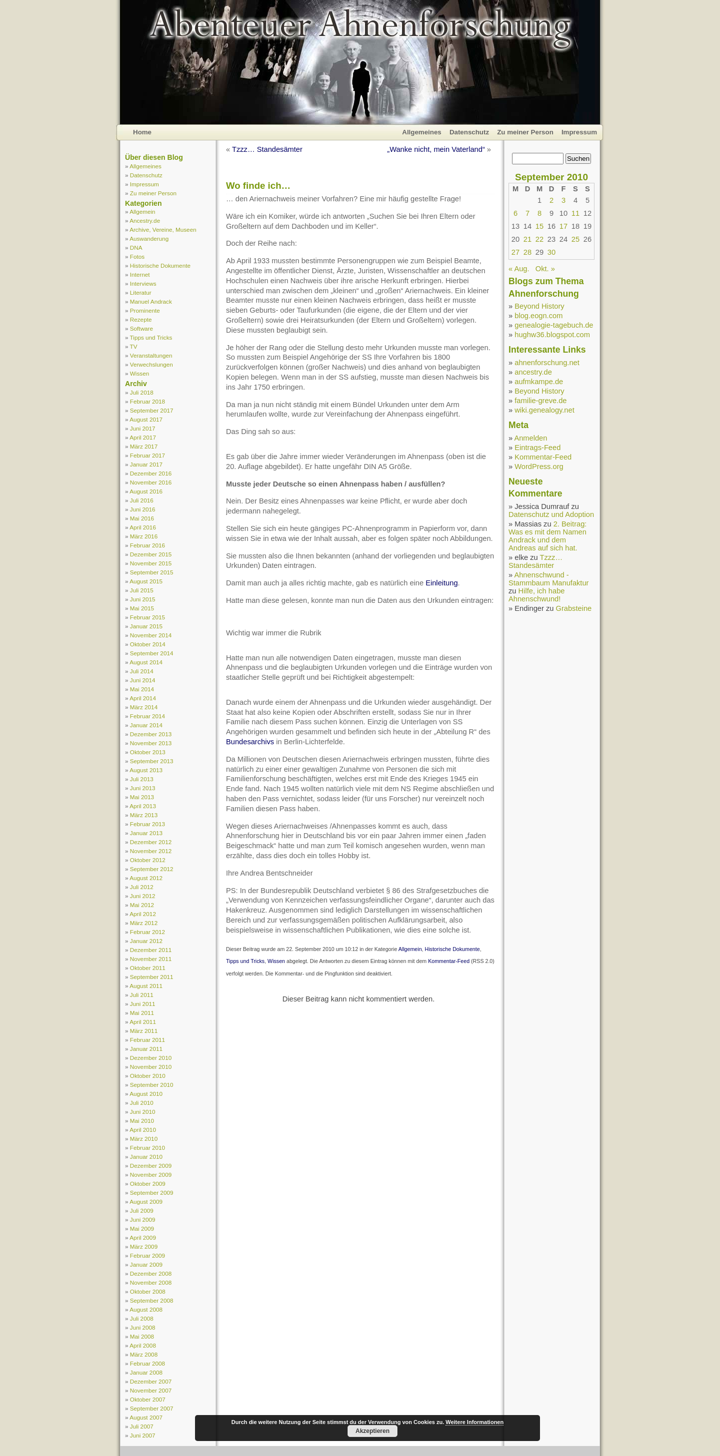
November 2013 (151, 743)
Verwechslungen (151, 364)
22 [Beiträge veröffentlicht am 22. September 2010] (540, 239)
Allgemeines (422, 132)
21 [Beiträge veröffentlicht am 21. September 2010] (528, 239)
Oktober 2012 (148, 860)
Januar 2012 (146, 941)
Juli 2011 (142, 994)
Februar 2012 (147, 932)
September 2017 (152, 410)
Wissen (139, 373)
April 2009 (143, 1237)
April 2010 (143, 1129)
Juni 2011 (143, 1003)
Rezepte (141, 319)
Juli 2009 (142, 1210)
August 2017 (146, 419)
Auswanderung (149, 238)
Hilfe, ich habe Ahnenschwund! (536, 595)
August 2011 (146, 985)
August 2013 (146, 770)
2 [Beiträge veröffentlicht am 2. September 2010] (552, 200)
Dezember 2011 (151, 950)
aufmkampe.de (538, 382)
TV (134, 346)
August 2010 (146, 1093)
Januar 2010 (146, 1156)
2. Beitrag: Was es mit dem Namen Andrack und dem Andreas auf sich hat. (547, 536)
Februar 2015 (147, 617)
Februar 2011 (147, 1039)
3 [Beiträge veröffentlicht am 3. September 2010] (564, 200)
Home (142, 132)
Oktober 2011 (148, 968)
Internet (140, 274)
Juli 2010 (142, 1102)
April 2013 (143, 806)
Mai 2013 (142, 797)
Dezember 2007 (151, 1381)
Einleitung (442, 583)
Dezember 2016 (151, 473)
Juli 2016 (142, 500)
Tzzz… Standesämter (267, 149)
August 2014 (146, 662)
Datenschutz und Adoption (551, 514)
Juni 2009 (143, 1219)
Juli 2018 (142, 392)
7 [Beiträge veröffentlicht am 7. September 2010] (528, 213)
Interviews (143, 283)
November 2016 (151, 482)
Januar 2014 (146, 725)
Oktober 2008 (148, 1291)
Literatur (141, 292)
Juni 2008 (143, 1327)
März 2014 (144, 707)
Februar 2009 (147, 1255)
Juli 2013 (142, 779)
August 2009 (146, 1201)
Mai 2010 (142, 1120)
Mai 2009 (142, 1228)
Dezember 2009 (151, 1165)
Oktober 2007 (148, 1399)
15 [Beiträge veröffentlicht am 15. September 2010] (540, 226)
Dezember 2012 (151, 842)
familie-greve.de (540, 401)
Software (141, 328)
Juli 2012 (142, 887)
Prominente (145, 310)
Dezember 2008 (151, 1273)
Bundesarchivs (250, 742)
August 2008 (146, 1309)
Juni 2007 (143, 1435)
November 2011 (151, 959)
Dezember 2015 (151, 554)
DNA (136, 247)
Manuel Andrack (151, 301)
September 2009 (152, 1192)
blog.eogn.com (538, 316)
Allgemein (142, 211)
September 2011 (152, 976)
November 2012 (151, 851)
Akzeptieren (373, 1431)
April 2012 (143, 914)
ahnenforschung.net (547, 363)
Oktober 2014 (148, 644)
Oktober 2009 (148, 1183)
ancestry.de (533, 372)
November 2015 (151, 563)
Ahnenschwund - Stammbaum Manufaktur (548, 579)
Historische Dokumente (160, 265)
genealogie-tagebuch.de (553, 325)
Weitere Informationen (475, 1422)
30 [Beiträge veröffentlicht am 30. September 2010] (552, 252)
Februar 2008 (147, 1363)
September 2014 (152, 653)
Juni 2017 (143, 428)
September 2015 (152, 572)
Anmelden (530, 438)
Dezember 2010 (151, 1057)
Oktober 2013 (148, 752)
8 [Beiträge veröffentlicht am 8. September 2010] (540, 213)
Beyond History (539, 306)
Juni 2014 (143, 680)
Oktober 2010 (148, 1075)
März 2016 (144, 536)
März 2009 (144, 1246)
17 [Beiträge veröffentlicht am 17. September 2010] (564, 226)
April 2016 (143, 527)
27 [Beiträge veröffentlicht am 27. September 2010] (516, 252)
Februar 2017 (147, 455)
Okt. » (545, 269)
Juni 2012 (143, 896)
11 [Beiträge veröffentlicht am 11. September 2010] (576, 213)
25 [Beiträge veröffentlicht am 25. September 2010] (576, 239)
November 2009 (151, 1174)
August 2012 (146, 878)
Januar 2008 (146, 1372)
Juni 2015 (143, 599)
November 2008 (151, 1282)
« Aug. (519, 269)
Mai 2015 (142, 608)
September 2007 (152, 1408)
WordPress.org (538, 467)
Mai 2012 (142, 905)
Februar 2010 (147, 1147)
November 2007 (151, 1390)
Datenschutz (469, 132)
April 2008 (143, 1345)
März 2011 (144, 1030)
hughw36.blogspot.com (552, 335)
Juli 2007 (142, 1426)
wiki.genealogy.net (544, 410)
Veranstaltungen (151, 355)
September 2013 (152, 761)
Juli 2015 (142, 590)
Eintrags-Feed (537, 448)
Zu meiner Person (525, 132)
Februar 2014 (147, 716)
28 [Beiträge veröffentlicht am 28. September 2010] (528, 252)
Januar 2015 (146, 626)
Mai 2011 (142, 1012)
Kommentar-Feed (449, 961)
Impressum (579, 132)
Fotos (137, 256)
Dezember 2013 (151, 734)
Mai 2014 (142, 689)
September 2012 (152, 869)
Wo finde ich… (258, 185)
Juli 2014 (142, 671)
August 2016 (146, 491)
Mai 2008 (142, 1336)
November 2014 (151, 635)
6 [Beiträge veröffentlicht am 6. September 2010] (516, 213)
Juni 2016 (143, 509)
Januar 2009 (146, 1264)
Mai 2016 (142, 518)
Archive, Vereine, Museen (163, 229)
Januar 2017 (146, 464)
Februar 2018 (147, 401)
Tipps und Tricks (151, 337)
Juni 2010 (143, 1111)
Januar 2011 (146, 1048)
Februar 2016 (147, 545)
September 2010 (152, 1084)
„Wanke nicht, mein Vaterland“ (436, 149)
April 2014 (143, 698)
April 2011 (143, 1021)
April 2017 (143, 437)
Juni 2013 (143, 788)
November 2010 (151, 1066)
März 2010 (144, 1138)
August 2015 (146, 581)
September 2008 (152, 1300)
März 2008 (144, 1354)
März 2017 (144, 446)
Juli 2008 (142, 1318)
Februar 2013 (147, 824)
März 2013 (144, 815)
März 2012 (144, 923)
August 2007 (146, 1417)
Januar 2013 (146, 833)
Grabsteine (574, 608)
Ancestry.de (145, 220)
